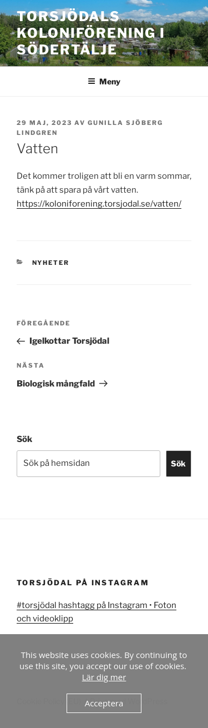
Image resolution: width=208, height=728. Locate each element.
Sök (24, 439)
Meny (104, 81)
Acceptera (104, 703)
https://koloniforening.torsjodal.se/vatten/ (99, 204)
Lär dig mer (104, 676)
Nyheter (51, 263)
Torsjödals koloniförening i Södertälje (91, 33)
